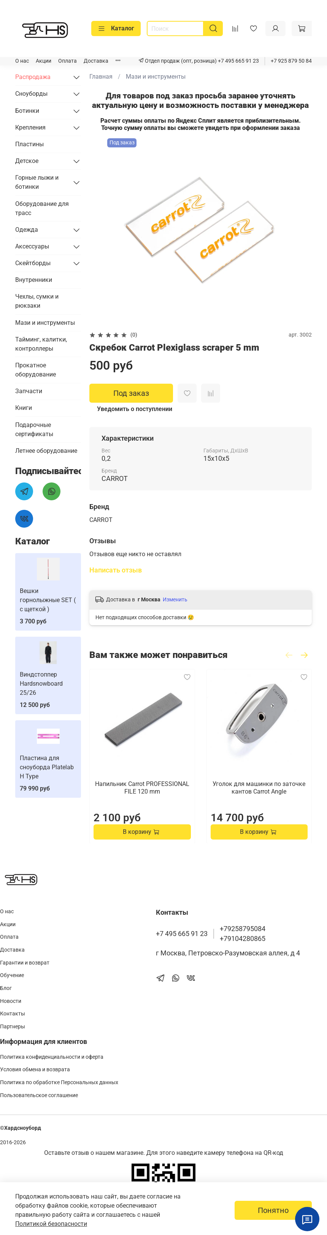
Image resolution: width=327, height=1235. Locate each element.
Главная (101, 76)
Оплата (67, 61)
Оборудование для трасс (42, 208)
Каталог (116, 28)
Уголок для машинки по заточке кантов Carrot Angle (259, 787)
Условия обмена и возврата (35, 1069)
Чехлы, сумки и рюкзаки (37, 301)
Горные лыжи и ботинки (37, 182)
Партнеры (12, 1026)
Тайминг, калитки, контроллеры (41, 344)
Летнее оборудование (46, 450)
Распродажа (33, 77)
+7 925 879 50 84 (291, 61)
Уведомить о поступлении (134, 409)
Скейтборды (33, 263)
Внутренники (33, 279)
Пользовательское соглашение (39, 1095)
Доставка (96, 61)
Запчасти (28, 391)
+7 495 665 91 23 (238, 61)
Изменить (175, 599)
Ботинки (27, 110)
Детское (26, 160)
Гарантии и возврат (24, 963)
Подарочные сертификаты (34, 429)
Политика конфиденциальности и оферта (51, 1057)
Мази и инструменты (156, 76)
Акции (43, 61)
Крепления (30, 127)
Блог (6, 988)
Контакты (12, 1013)
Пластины (29, 144)
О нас (22, 61)
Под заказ (131, 393)
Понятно (273, 1210)
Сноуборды (31, 93)
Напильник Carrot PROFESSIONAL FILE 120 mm (142, 787)
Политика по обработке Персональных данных (59, 1082)
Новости (10, 1001)
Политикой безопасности (51, 1223)
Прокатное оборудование (35, 370)
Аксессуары (32, 246)
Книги (23, 407)
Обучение (12, 975)
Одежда (26, 229)
